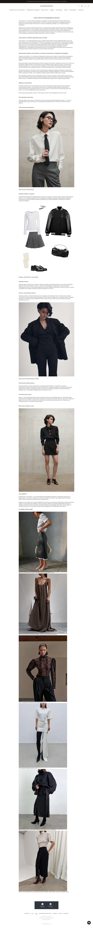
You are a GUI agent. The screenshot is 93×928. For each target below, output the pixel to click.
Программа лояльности (45, 913)
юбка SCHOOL (27, 277)
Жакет (20, 378)
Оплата (60, 913)
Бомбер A (21, 277)
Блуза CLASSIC (22, 189)
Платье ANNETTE (23, 493)
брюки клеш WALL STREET (32, 378)
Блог (36, 913)
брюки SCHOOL (30, 189)
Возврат (55, 913)
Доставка (65, 913)
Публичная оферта (46, 919)
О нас (32, 913)
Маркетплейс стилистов (46, 916)
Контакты (27, 913)
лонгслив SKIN (34, 277)
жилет (23, 378)
